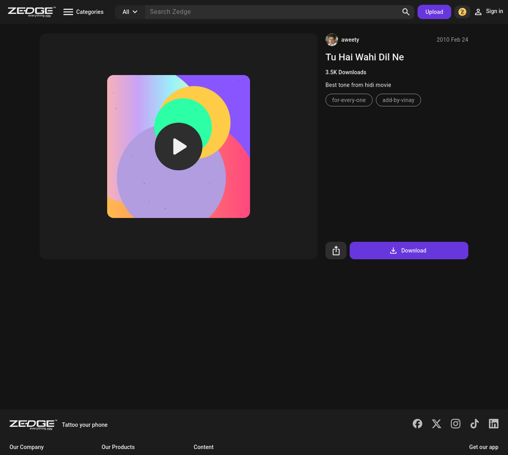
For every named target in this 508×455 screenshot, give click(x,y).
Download (407, 250)
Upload (434, 12)
